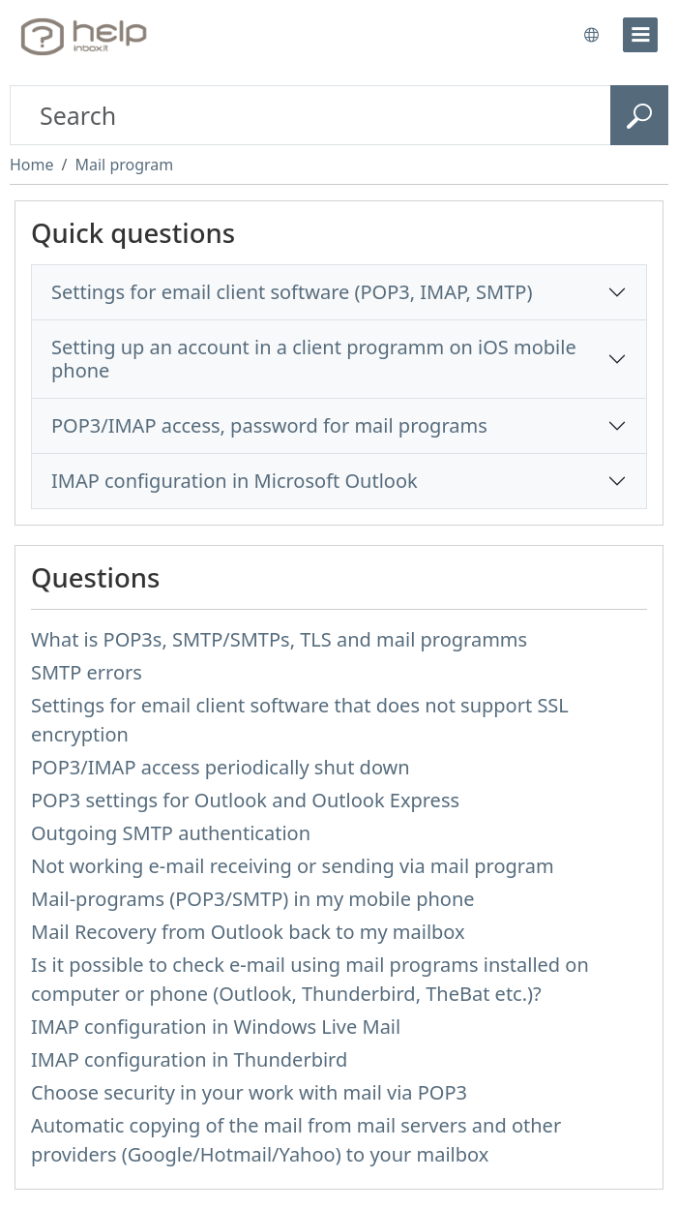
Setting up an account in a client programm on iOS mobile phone (313, 358)
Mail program (123, 164)
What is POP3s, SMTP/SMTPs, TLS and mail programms (279, 639)
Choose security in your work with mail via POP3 (249, 1092)
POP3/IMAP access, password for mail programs (269, 425)
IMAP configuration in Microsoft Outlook (234, 481)
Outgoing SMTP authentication (170, 833)
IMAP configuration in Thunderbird (189, 1059)
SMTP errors (86, 672)
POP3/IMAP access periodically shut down (220, 767)
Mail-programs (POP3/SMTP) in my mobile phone (253, 899)
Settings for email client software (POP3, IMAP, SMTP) (291, 292)
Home (32, 164)
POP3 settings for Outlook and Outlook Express (245, 800)
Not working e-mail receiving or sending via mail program (292, 866)
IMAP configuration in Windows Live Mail (215, 1026)
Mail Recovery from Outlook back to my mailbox (248, 932)
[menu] (640, 34)
